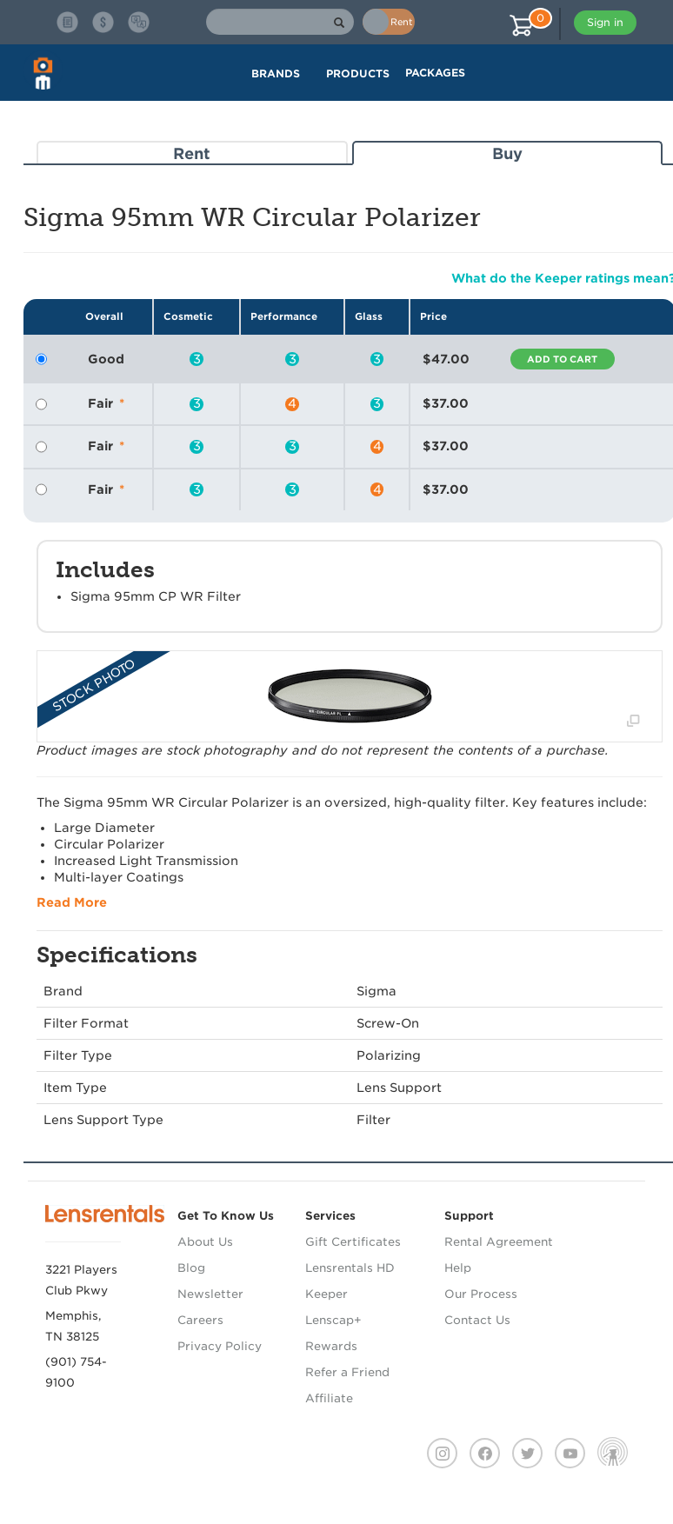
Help (457, 1267)
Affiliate (329, 1398)
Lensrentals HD (350, 1267)
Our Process (480, 1294)
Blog (191, 1267)
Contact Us (477, 1320)
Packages (435, 72)
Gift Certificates (353, 1241)
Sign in (605, 22)
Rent (191, 153)
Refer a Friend (347, 1372)
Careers (200, 1320)
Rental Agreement (498, 1241)
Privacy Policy (219, 1346)
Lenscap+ (333, 1320)
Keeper (326, 1294)
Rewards (331, 1346)
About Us (205, 1241)
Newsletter (210, 1294)
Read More (72, 902)
